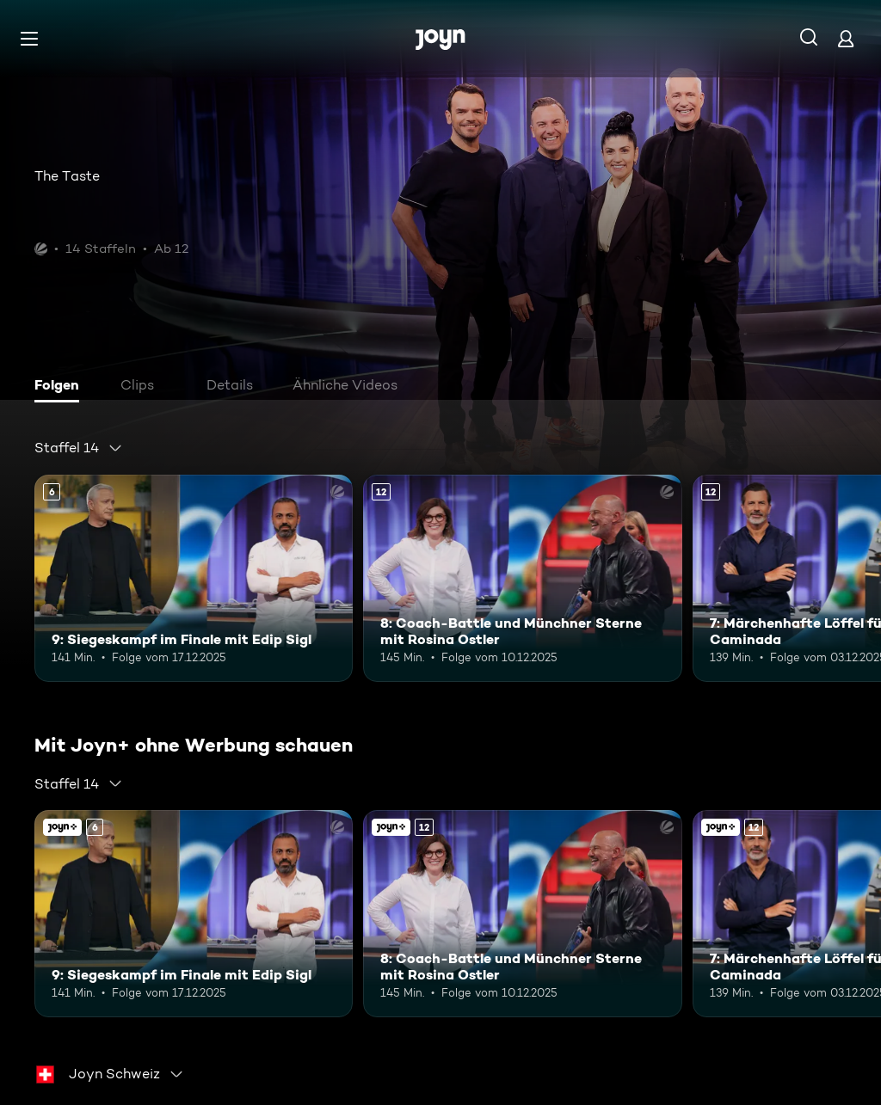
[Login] (846, 38)
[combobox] (79, 448)
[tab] (61, 386)
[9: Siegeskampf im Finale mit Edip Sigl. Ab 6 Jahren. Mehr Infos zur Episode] (193, 578)
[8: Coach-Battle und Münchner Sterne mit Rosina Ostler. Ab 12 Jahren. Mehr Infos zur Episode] (522, 578)
